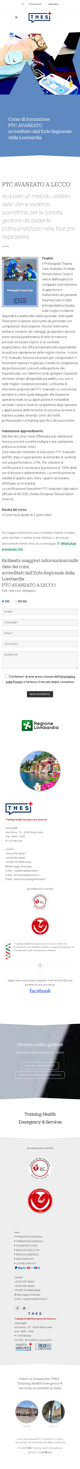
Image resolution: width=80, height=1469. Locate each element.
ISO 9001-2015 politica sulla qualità (32, 1340)
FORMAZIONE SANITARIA (28, 1236)
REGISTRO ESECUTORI (27, 1250)
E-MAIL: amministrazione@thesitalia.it (25, 879)
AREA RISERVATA (24, 1259)
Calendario (53, 4)
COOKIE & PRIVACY (25, 1263)
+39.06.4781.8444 (14, 857)
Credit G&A (45, 1452)
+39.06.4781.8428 (14, 853)
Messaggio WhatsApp (18, 866)
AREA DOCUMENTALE (26, 1254)
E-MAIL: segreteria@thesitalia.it (21, 870)
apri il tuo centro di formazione (40, 1074)
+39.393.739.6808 (14, 862)
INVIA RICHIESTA (40, 694)
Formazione (36, 4)
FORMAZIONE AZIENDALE (28, 1241)
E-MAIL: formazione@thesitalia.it (22, 875)
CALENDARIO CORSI (25, 1245)
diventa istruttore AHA (40, 1065)
